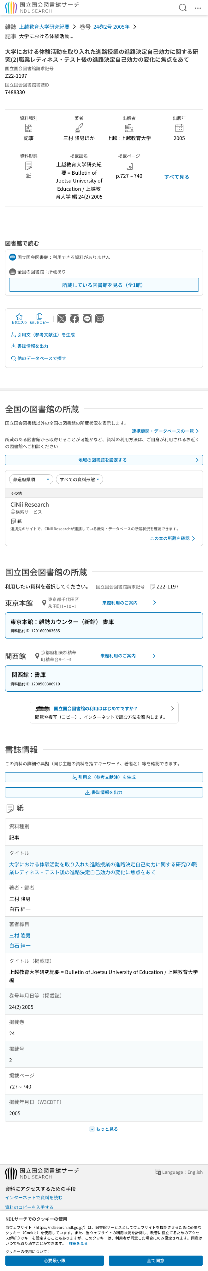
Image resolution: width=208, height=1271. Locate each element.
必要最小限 (55, 1260)
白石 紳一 (20, 945)
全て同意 (155, 1260)
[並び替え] (31, 479)
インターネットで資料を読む (33, 1197)
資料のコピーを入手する (29, 1207)
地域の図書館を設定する (139, 460)
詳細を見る (78, 1243)
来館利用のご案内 (130, 602)
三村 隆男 (20, 935)
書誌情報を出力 (29, 346)
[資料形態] (79, 479)
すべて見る (176, 176)
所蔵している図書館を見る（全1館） (104, 285)
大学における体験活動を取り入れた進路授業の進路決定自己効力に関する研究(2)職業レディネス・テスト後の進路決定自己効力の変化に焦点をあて (103, 868)
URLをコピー (39, 319)
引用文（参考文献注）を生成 (42, 334)
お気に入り (19, 319)
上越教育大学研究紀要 (44, 26)
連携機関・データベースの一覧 (166, 431)
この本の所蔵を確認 (173, 538)
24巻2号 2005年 (111, 26)
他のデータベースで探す (38, 358)
